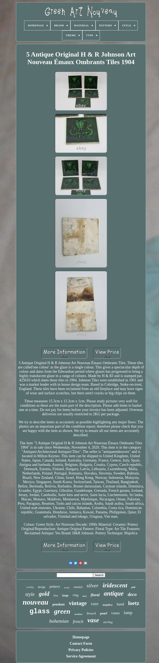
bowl (85, 596)
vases (115, 613)
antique (114, 593)
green (62, 611)
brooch (91, 613)
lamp (128, 612)
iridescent (115, 585)
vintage (78, 603)
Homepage (80, 637)
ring (75, 595)
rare (94, 603)
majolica (107, 604)
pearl (103, 613)
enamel (78, 587)
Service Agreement (81, 656)
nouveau (35, 602)
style (30, 594)
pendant (59, 604)
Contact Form (81, 643)
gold (44, 593)
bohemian (59, 621)
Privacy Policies (80, 650)
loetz (133, 603)
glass (39, 611)
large (65, 595)
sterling (108, 622)
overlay (30, 587)
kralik (66, 587)
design (42, 587)
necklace (78, 614)
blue (56, 595)
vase (93, 620)
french (78, 621)
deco (132, 594)
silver (92, 586)
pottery (54, 586)
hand (120, 604)
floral (95, 595)
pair (133, 587)
